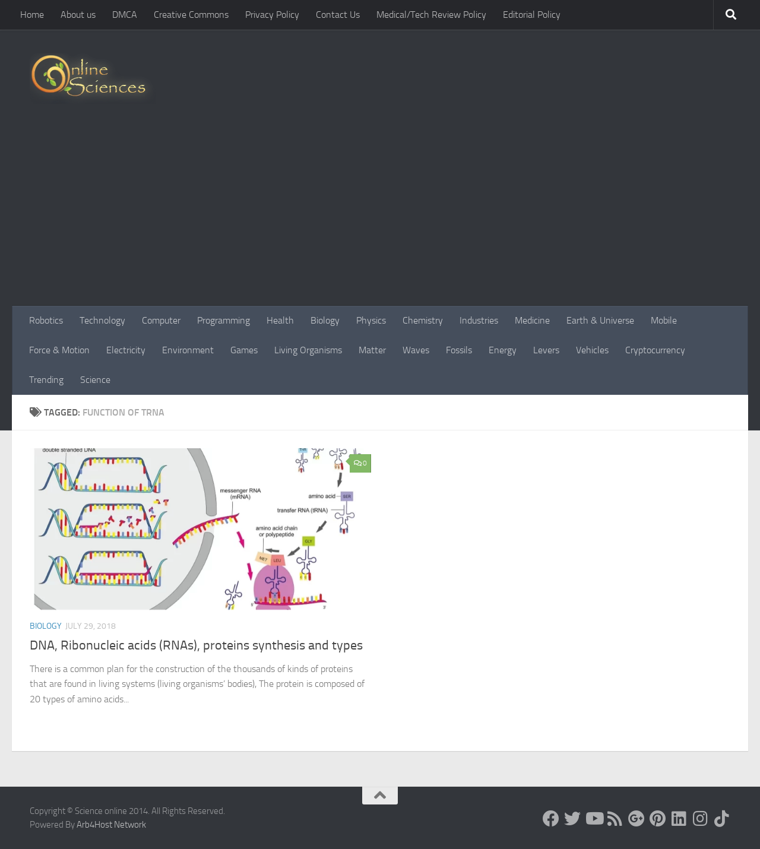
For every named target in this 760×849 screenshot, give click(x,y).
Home (32, 14)
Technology (102, 320)
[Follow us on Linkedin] (679, 818)
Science (95, 379)
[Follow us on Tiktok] (722, 818)
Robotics (46, 320)
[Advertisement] (380, 217)
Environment (188, 350)
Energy (503, 350)
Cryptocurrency (655, 350)
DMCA (124, 14)
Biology (325, 320)
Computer (161, 320)
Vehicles (592, 350)
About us (78, 14)
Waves (416, 350)
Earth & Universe (600, 320)
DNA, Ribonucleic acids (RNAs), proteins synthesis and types (196, 645)
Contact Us (338, 14)
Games (244, 350)
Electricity (125, 350)
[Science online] (551, 818)
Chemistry (423, 320)
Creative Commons (191, 14)
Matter (372, 350)
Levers (546, 350)
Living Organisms (308, 350)
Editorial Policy (531, 14)
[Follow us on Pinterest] (658, 818)
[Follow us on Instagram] (700, 818)
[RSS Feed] (615, 818)
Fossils (459, 350)
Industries (479, 320)
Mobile (664, 320)
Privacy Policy (272, 14)
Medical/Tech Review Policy (431, 14)
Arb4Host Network (111, 824)
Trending (46, 379)
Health (280, 320)
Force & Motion (59, 350)
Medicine (532, 320)
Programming (223, 320)
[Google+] (636, 818)
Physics (371, 320)
